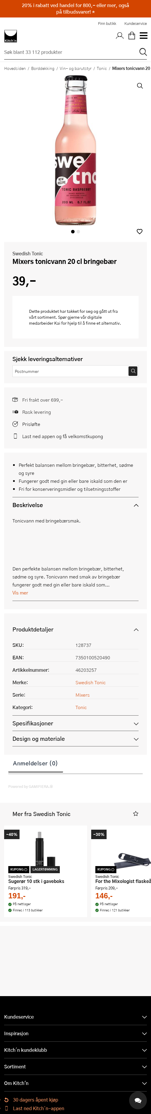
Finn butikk (107, 23)
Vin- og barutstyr (75, 68)
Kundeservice (135, 23)
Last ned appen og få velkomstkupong (62, 436)
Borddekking (42, 68)
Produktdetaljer (32, 629)
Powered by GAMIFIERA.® (30, 786)
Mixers (83, 694)
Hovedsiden (15, 68)
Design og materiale (38, 738)
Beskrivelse (27, 505)
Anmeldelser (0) (35, 763)
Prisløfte (31, 424)
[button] (139, 231)
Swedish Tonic (27, 253)
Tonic (102, 68)
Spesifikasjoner (32, 723)
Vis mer (20, 592)
